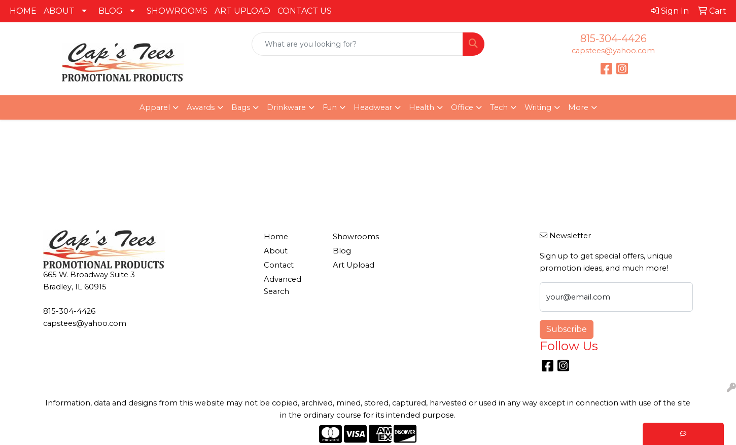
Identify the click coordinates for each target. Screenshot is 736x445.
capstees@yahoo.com (613, 50)
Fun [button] (330, 107)
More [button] (578, 107)
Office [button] (462, 107)
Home (276, 236)
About (276, 250)
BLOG (110, 11)
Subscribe (566, 329)
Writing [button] (537, 107)
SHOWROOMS (177, 11)
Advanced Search (282, 285)
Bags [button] (240, 107)
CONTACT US (304, 11)
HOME (23, 11)
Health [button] (421, 107)
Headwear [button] (373, 107)
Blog (342, 250)
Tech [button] (499, 107)
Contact (279, 265)
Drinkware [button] (286, 107)
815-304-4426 (613, 38)
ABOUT (59, 11)
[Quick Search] (358, 44)
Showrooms (356, 236)
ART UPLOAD (242, 11)
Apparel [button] (154, 107)
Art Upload (353, 265)
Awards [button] (201, 107)
